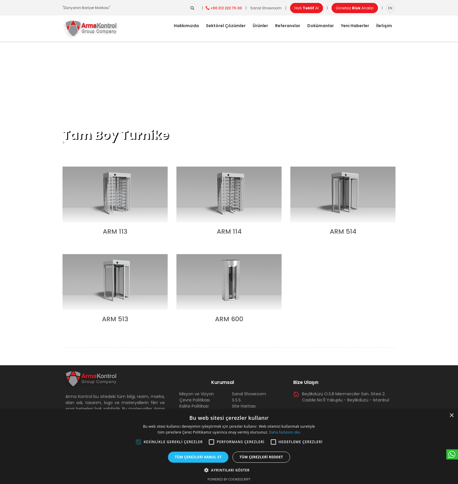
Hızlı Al (306, 8)
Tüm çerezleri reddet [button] (261, 457)
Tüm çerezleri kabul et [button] (198, 457)
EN (390, 8)
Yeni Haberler (355, 26)
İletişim (384, 26)
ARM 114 (229, 231)
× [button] (451, 415)
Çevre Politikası (194, 400)
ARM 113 (115, 231)
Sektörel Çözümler (226, 26)
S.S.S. (237, 400)
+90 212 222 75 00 (226, 8)
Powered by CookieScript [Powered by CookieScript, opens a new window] (229, 479)
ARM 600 (229, 319)
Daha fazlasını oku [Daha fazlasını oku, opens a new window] (284, 432)
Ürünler (260, 26)
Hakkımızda (186, 26)
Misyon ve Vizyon (196, 394)
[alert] (229, 446)
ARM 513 (115, 319)
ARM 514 (343, 231)
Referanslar (287, 26)
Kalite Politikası (194, 406)
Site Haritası (244, 406)
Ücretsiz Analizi (355, 8)
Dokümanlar (320, 26)
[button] (138, 442)
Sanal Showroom (266, 8)
